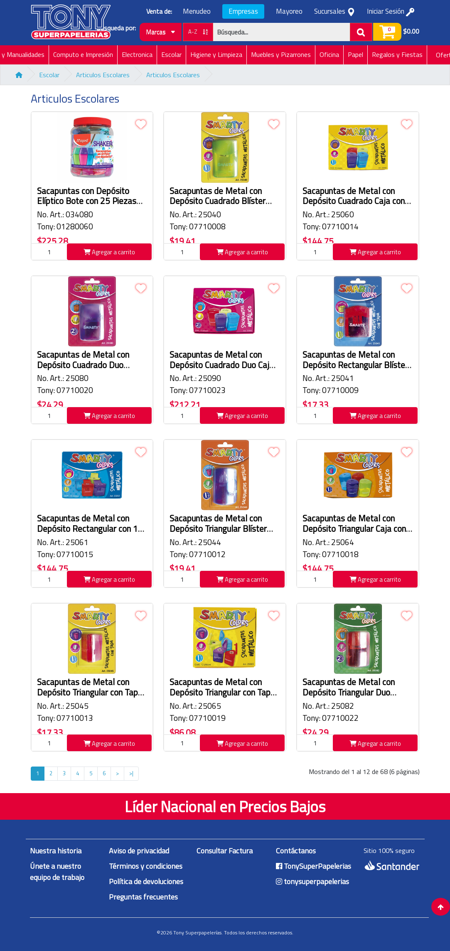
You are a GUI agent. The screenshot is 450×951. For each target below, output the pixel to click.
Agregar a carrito (109, 252)
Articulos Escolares (103, 75)
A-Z (198, 31)
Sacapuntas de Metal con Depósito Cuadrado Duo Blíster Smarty (83, 365)
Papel (355, 54)
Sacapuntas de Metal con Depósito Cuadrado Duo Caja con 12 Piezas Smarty (222, 365)
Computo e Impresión (83, 54)
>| (131, 773)
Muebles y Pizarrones (281, 54)
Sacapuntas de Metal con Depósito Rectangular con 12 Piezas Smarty (90, 529)
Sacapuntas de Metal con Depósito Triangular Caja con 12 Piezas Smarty (354, 529)
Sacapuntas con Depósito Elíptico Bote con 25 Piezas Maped (86, 201)
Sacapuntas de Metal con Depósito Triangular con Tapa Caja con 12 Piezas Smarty (222, 692)
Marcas (160, 32)
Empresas (243, 11)
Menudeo (197, 11)
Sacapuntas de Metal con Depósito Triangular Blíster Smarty (218, 529)
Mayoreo (289, 11)
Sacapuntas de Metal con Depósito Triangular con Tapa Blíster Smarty (90, 692)
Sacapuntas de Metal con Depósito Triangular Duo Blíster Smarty (348, 692)
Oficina (329, 54)
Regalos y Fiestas (397, 54)
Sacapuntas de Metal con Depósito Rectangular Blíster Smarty (355, 365)
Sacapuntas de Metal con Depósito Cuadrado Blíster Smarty (218, 201)
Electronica (137, 54)
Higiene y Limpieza (216, 54)
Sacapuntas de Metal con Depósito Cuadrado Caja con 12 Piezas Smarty (353, 201)
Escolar (171, 54)
